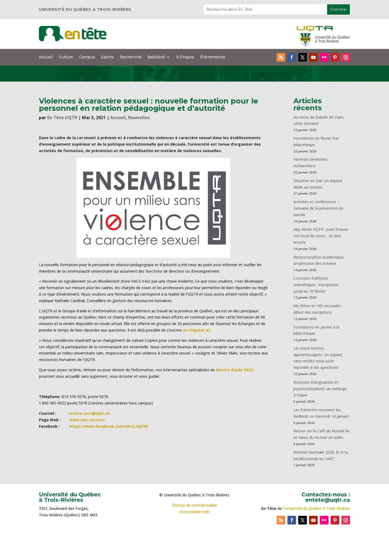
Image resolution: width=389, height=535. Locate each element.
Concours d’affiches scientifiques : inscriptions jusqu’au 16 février (315, 285)
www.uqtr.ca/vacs (87, 419)
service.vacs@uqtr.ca (89, 413)
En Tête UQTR (62, 118)
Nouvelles (139, 118)
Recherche (131, 57)
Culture (66, 57)
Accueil (46, 57)
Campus (87, 57)
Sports (107, 57)
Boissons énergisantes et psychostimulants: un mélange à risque (320, 389)
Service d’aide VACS (234, 369)
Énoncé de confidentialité (194, 505)
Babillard (156, 57)
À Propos (185, 57)
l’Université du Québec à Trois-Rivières (316, 508)
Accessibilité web (194, 511)
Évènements (212, 57)
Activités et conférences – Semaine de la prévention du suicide (318, 208)
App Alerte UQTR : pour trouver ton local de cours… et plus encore (320, 236)
